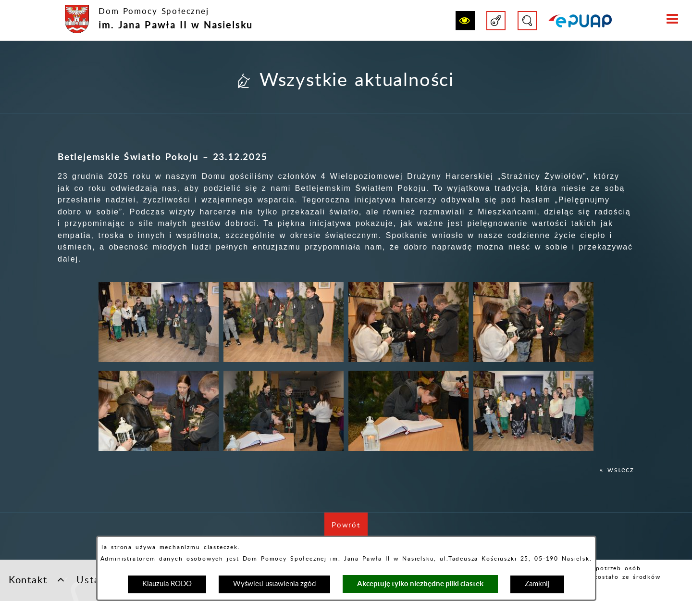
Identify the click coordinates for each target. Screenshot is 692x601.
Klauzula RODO (167, 584)
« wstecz (617, 470)
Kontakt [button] (37, 579)
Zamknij (537, 584)
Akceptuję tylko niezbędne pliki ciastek (420, 583)
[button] (465, 20)
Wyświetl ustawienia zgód (274, 584)
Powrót (350, 530)
